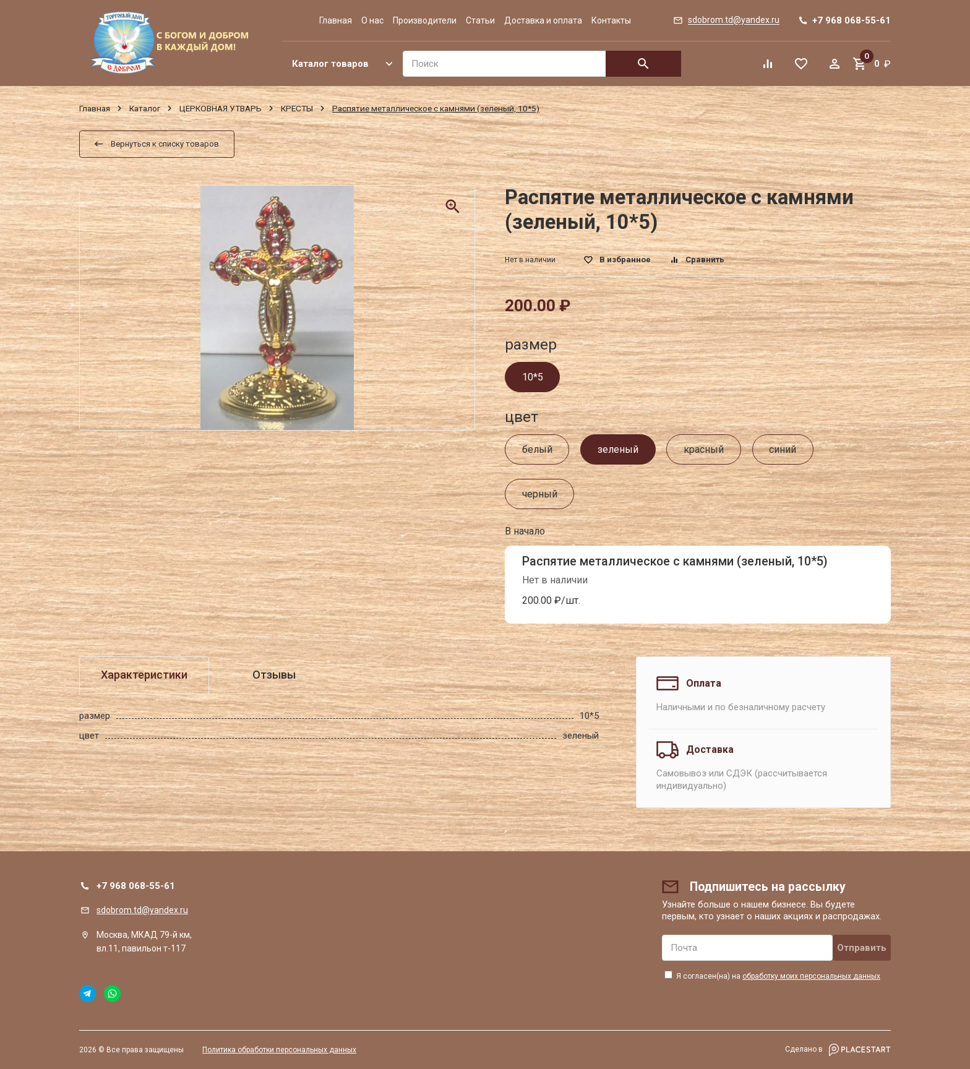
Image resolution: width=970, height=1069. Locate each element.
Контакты (611, 20)
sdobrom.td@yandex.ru (142, 910)
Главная (335, 20)
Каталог (144, 108)
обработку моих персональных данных (811, 976)
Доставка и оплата (543, 20)
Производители (425, 20)
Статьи (480, 20)
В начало (525, 531)
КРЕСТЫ (297, 108)
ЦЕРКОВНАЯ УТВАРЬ (220, 108)
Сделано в (838, 1050)
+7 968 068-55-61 (136, 885)
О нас (372, 20)
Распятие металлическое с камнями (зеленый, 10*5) (675, 561)
